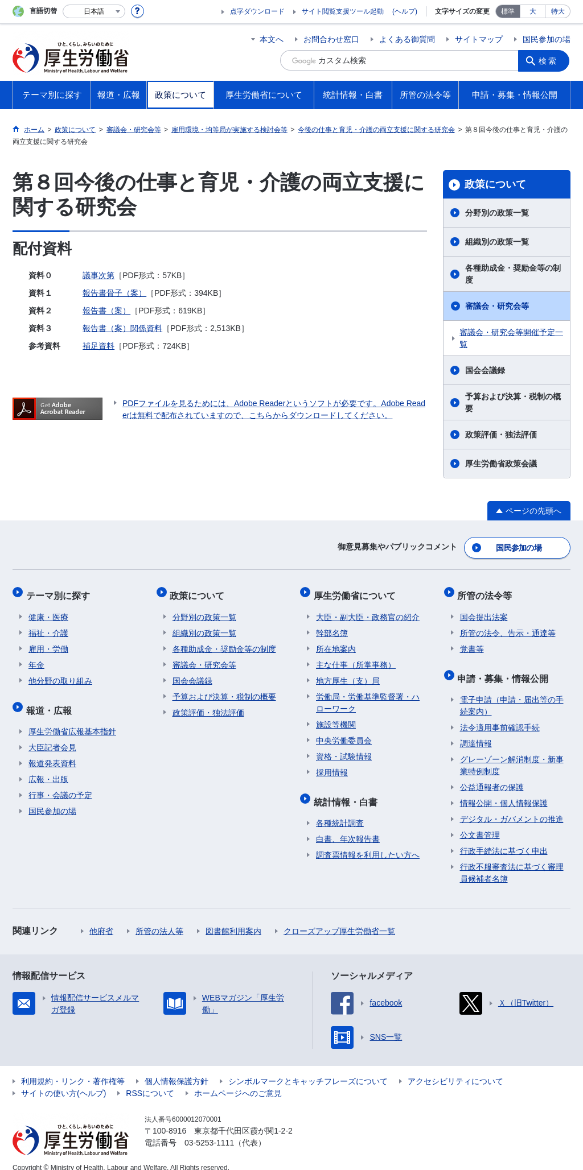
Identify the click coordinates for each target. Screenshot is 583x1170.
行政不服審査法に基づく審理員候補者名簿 (512, 860)
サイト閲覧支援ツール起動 (343, 11)
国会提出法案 (484, 609)
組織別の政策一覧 (497, 241)
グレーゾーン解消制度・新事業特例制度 (512, 752)
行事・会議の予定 (60, 782)
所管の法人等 (159, 918)
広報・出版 (48, 766)
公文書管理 (480, 822)
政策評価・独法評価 (501, 434)
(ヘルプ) (404, 11)
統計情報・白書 (348, 791)
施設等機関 (336, 717)
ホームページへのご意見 (238, 1080)
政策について (495, 184)
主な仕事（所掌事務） (356, 657)
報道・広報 (51, 700)
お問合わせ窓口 (331, 39)
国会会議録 (485, 370)
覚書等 (472, 641)
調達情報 (476, 730)
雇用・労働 (48, 641)
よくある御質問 (407, 39)
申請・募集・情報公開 (505, 668)
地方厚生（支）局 (348, 673)
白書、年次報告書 (348, 826)
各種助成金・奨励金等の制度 (513, 273)
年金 (36, 657)
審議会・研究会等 (497, 306)
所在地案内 (336, 641)
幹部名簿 (332, 625)
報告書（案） (106, 310)
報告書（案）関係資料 (122, 328)
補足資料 (98, 345)
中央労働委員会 (344, 733)
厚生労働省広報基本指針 (72, 719)
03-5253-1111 (209, 1130)
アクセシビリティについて (455, 1068)
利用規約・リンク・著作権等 (73, 1068)
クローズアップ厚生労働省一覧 (339, 918)
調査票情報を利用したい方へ (368, 842)
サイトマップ (479, 39)
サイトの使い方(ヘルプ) (63, 1080)
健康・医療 (48, 609)
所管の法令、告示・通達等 (508, 625)
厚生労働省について (357, 591)
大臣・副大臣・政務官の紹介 (368, 609)
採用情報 (332, 765)
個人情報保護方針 (176, 1068)
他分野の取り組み (60, 673)
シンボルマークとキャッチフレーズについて (308, 1068)
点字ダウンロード (257, 11)
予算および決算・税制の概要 (513, 402)
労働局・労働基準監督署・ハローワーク (368, 695)
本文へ (272, 39)
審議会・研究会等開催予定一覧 (511, 338)
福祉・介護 (48, 625)
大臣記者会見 (52, 734)
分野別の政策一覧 (497, 212)
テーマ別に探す (60, 591)
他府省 (101, 918)
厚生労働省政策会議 (501, 463)
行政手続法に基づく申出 (504, 838)
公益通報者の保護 (492, 774)
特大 (558, 11)
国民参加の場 (546, 39)
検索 (550, 60)
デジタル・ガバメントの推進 (512, 806)
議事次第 (98, 275)
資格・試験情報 (344, 749)
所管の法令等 (487, 591)
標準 (508, 11)
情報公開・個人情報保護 (504, 790)
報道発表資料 (52, 750)
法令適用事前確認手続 (500, 715)
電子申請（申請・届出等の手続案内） (512, 693)
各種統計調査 (340, 810)
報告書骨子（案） (114, 292)
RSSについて (150, 1080)
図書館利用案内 (233, 918)
